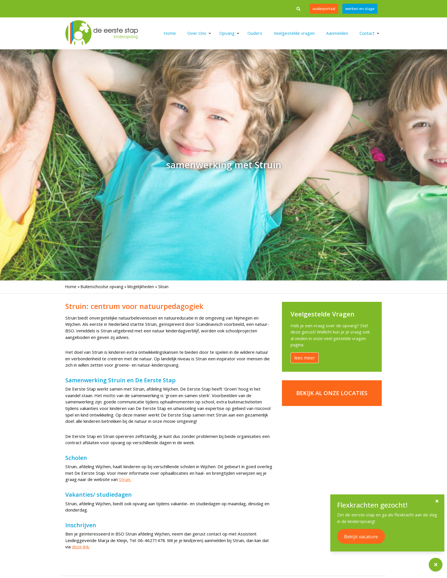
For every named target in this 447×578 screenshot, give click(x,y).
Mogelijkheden (140, 286)
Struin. (125, 479)
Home (70, 286)
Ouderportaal (323, 8)
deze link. (81, 546)
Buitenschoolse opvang (102, 286)
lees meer (304, 358)
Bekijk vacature (378, 536)
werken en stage (360, 8)
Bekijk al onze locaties (331, 393)
